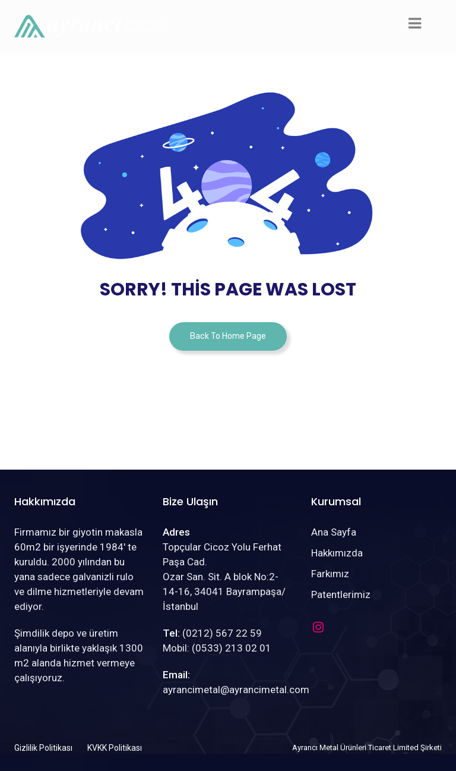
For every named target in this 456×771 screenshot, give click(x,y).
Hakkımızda (337, 553)
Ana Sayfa (333, 532)
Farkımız (330, 574)
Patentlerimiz (340, 594)
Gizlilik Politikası (43, 748)
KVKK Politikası (114, 748)
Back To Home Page (228, 336)
